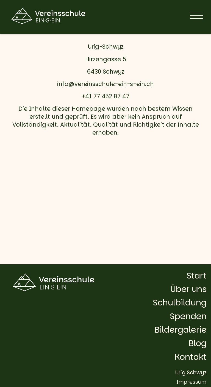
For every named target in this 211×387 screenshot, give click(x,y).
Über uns (188, 289)
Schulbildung (180, 302)
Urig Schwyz (191, 372)
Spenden (188, 316)
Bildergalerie (181, 330)
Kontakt (191, 357)
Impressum (192, 382)
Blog (198, 343)
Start (197, 276)
